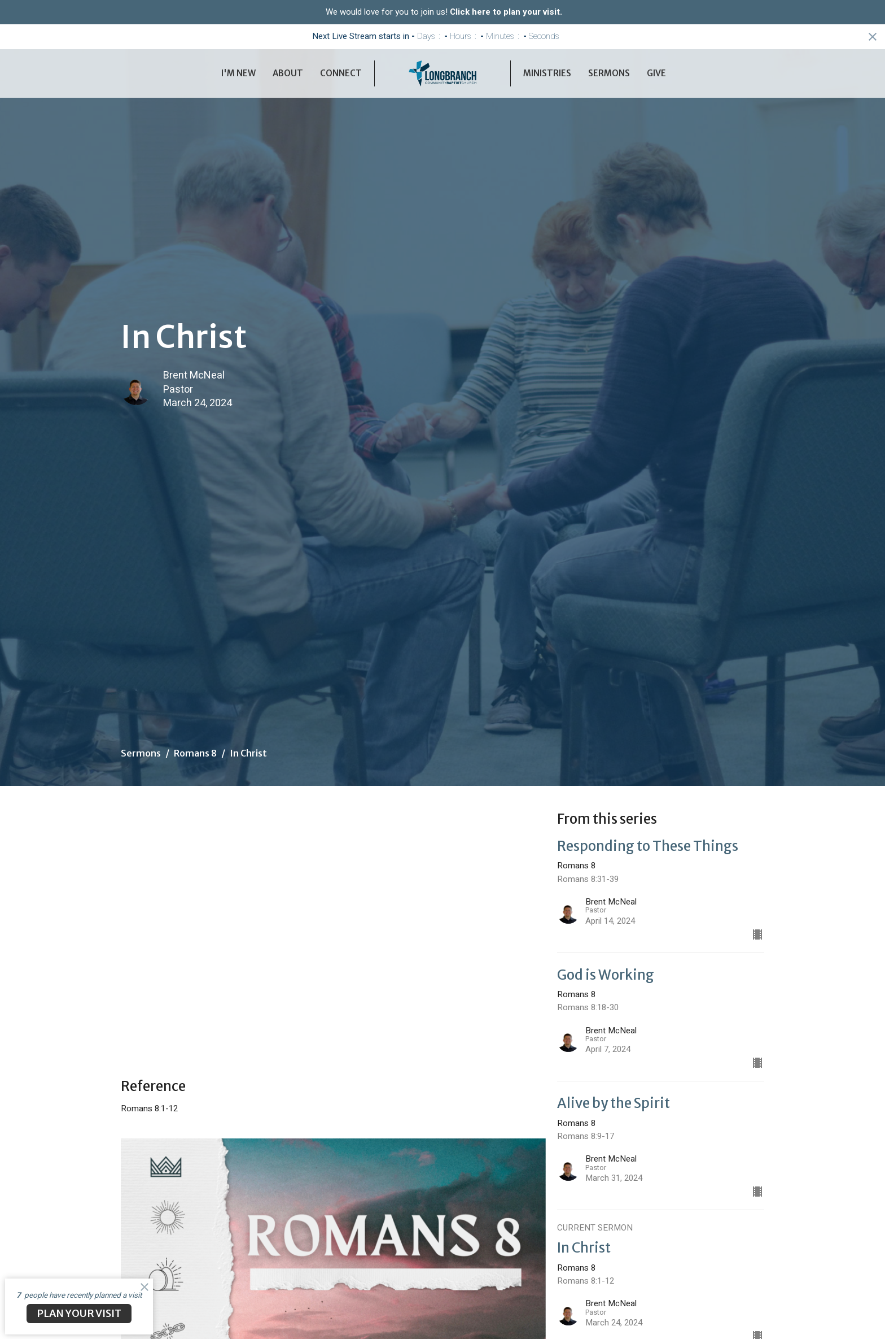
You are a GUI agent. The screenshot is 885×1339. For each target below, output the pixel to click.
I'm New (238, 73)
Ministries (547, 73)
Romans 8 (195, 753)
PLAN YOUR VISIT (79, 1313)
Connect (341, 73)
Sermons (609, 73)
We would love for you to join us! (444, 12)
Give (656, 73)
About (288, 73)
